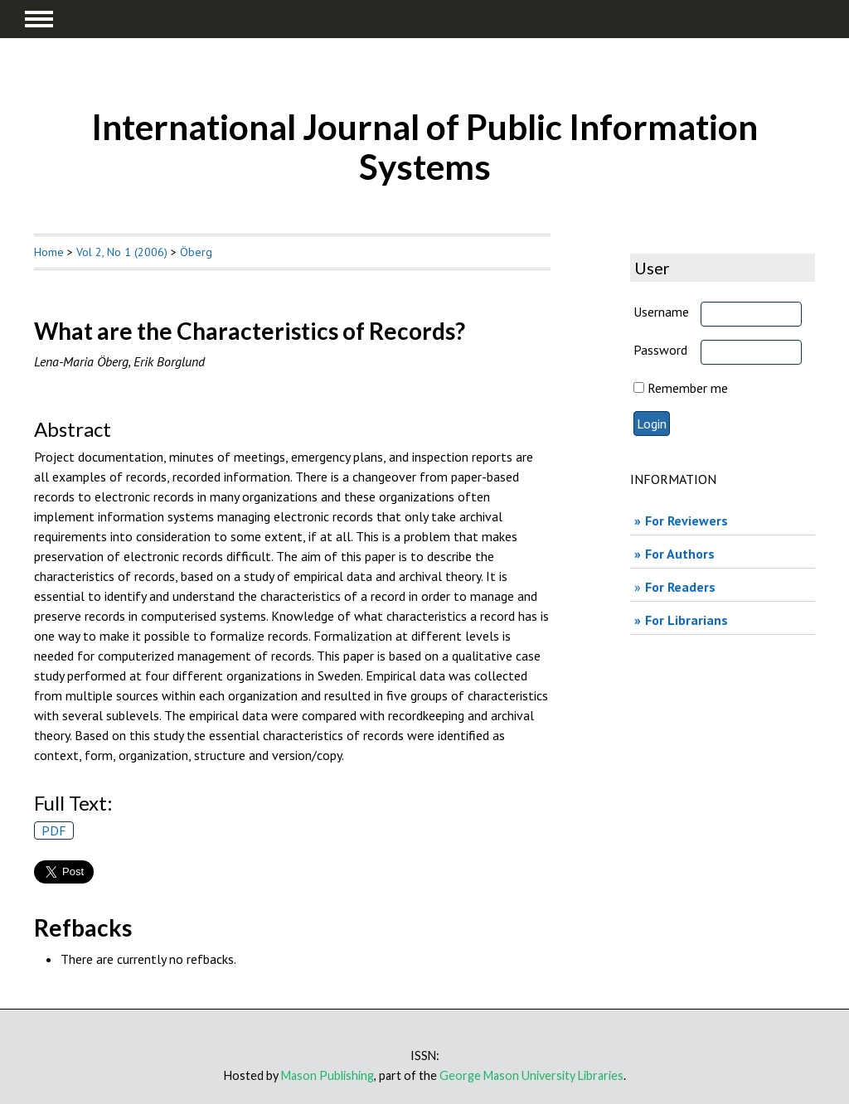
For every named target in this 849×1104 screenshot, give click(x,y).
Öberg (196, 252)
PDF (53, 830)
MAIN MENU (39, 19)
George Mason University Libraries (531, 1075)
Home (49, 252)
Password (660, 349)
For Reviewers (686, 520)
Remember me (688, 388)
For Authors (680, 553)
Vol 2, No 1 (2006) (121, 252)
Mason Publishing (327, 1075)
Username (661, 311)
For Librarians (686, 620)
